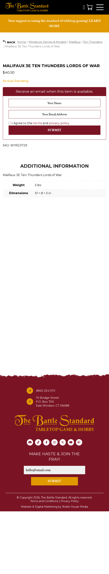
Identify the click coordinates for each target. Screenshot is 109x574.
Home (21, 42)
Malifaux (75, 42)
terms (37, 185)
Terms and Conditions (44, 563)
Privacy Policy (70, 563)
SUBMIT (54, 543)
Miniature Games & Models (47, 42)
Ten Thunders (92, 42)
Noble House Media (75, 569)
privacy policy (59, 185)
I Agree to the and (39, 185)
